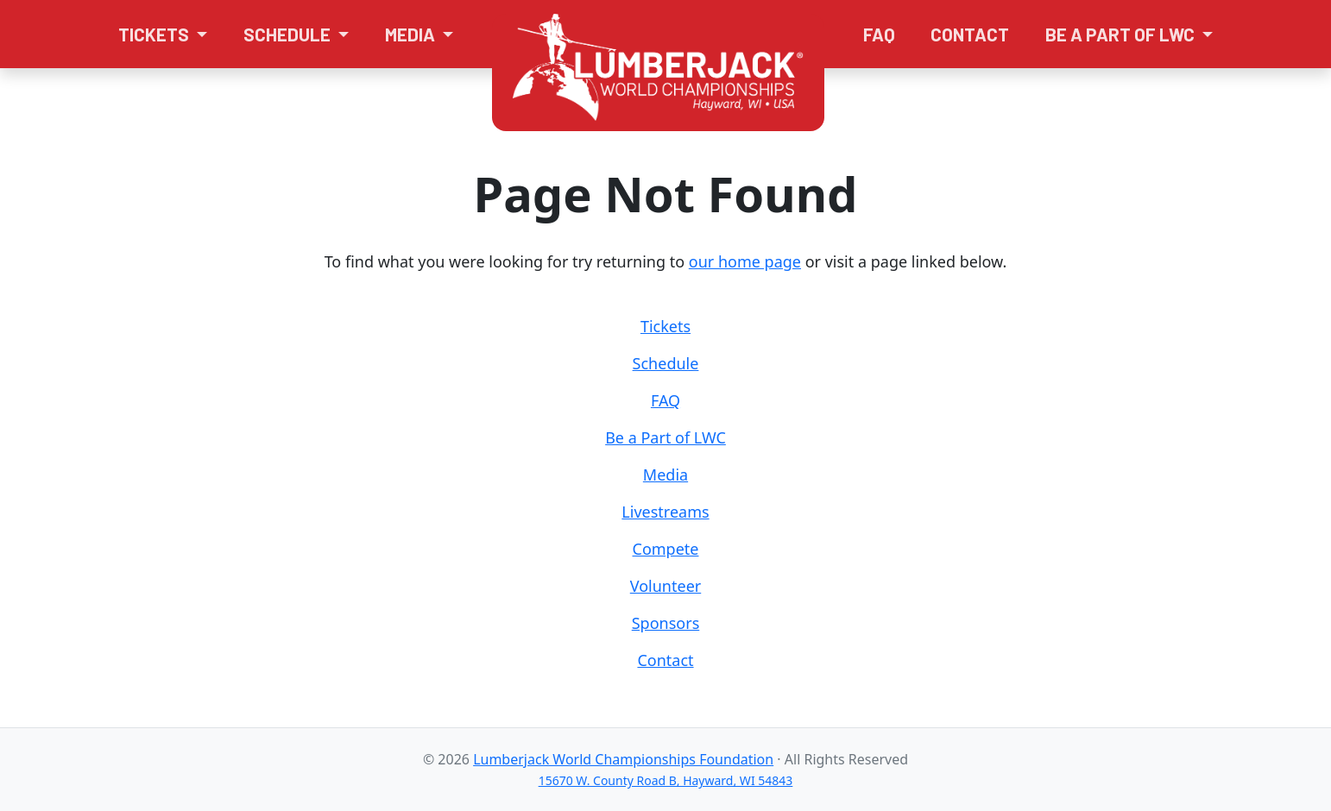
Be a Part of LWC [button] (1121, 34)
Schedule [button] (288, 34)
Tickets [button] (155, 34)
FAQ (879, 34)
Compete (666, 548)
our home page (745, 261)
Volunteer (665, 585)
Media (665, 474)
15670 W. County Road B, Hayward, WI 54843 (666, 780)
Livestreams (665, 511)
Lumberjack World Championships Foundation (623, 759)
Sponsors (666, 623)
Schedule (666, 363)
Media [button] (411, 34)
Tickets (665, 326)
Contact (969, 34)
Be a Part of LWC (665, 437)
